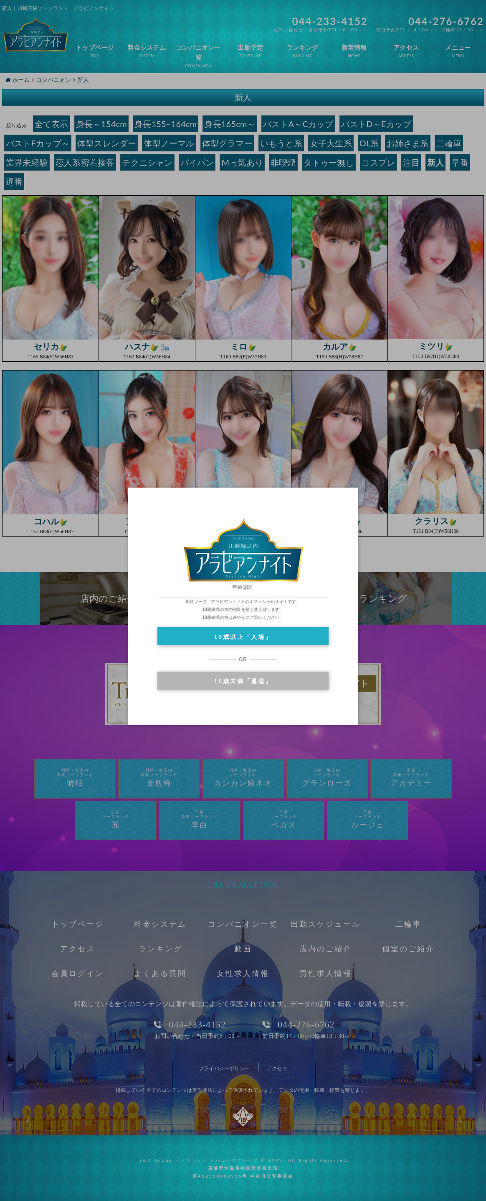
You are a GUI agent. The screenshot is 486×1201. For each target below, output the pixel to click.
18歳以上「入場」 (243, 636)
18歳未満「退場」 (243, 681)
